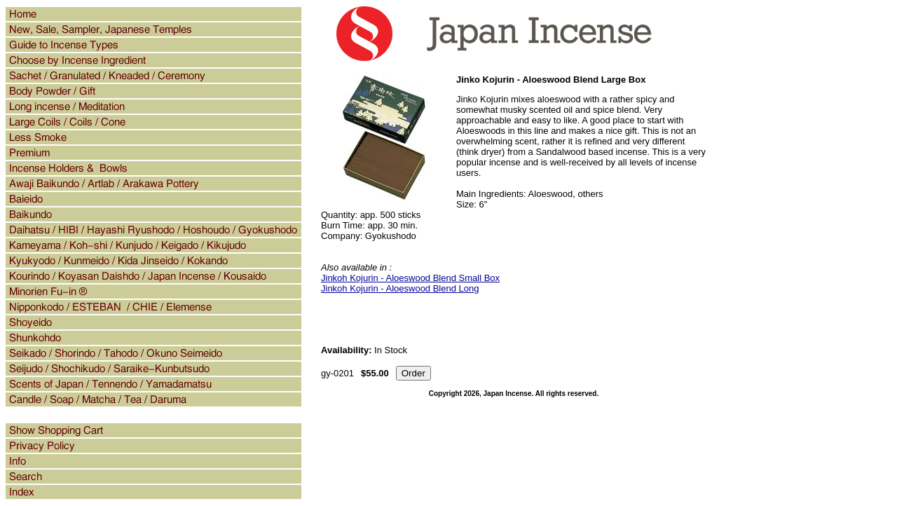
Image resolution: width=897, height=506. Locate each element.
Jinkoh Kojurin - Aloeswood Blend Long (400, 288)
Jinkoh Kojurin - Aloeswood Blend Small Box (410, 278)
